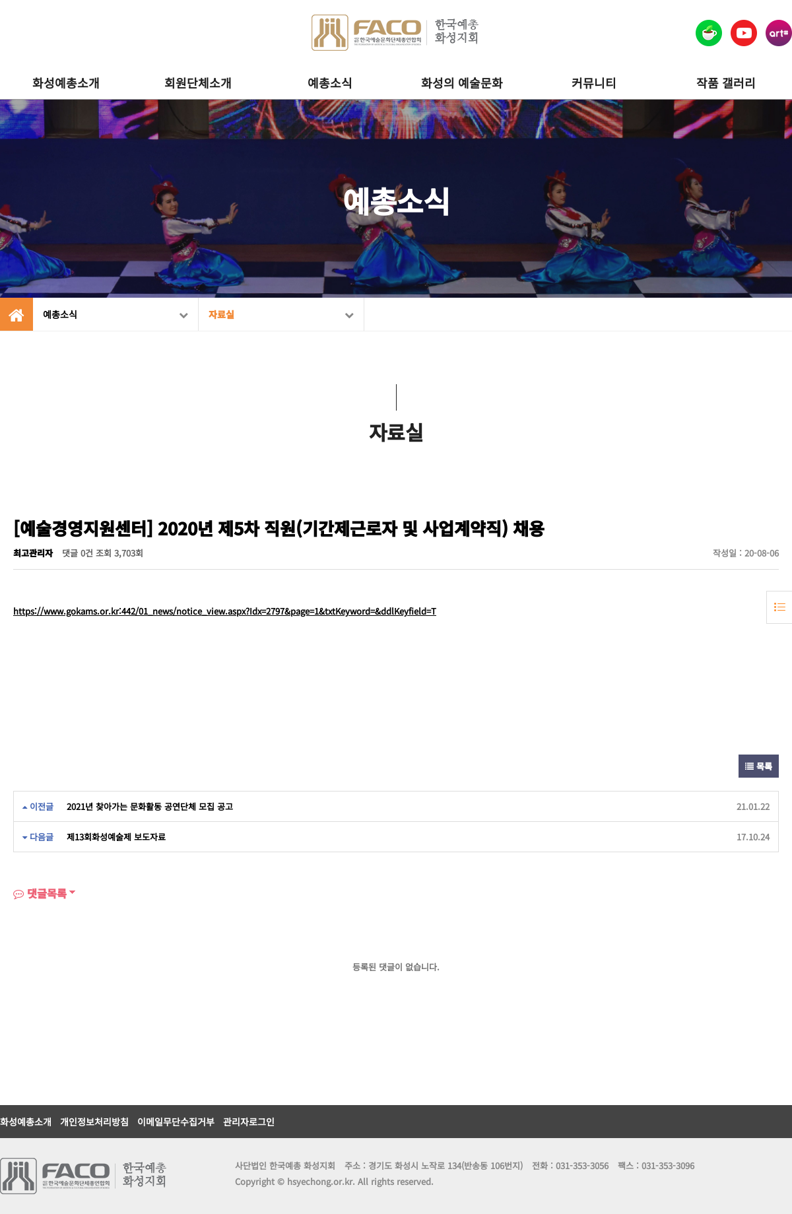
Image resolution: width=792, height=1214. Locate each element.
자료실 (281, 314)
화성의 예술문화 (462, 82)
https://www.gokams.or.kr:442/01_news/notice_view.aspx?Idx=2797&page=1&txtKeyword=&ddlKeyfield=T (224, 611)
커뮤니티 (594, 82)
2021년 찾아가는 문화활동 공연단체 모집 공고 (150, 806)
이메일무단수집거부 (175, 1121)
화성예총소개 (66, 82)
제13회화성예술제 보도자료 (116, 836)
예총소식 (330, 82)
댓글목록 (40, 893)
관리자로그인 (249, 1121)
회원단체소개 (198, 82)
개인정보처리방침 (94, 1121)
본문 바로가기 (0, 0)
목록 (758, 766)
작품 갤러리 (726, 82)
